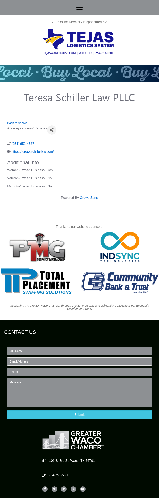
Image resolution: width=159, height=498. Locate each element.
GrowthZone (89, 197)
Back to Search (17, 123)
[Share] (51, 130)
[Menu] (79, 7)
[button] (79, 414)
